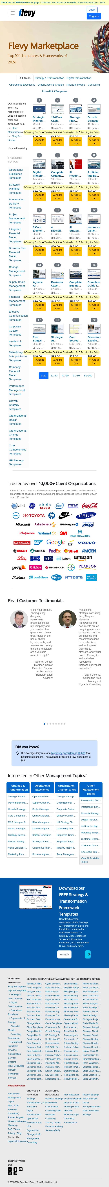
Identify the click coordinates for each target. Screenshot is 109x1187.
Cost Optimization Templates (35, 1051)
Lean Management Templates (42, 828)
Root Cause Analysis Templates (92, 995)
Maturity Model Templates (67, 847)
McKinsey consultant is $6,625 (68, 753)
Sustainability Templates (92, 1055)
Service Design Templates (92, 1015)
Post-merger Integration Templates (72, 1035)
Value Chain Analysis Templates (92, 1071)
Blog (19, 1133)
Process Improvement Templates (42, 854)
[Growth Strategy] (94, 109)
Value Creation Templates (18, 847)
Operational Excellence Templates (16, 173)
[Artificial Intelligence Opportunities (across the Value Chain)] (94, 164)
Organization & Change (51, 84)
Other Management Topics (91, 789)
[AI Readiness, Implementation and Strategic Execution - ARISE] (75, 164)
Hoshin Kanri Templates (53, 1039)
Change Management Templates (17, 271)
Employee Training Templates (67, 835)
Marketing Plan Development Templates (18, 854)
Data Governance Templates (53, 987)
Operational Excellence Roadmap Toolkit (95, 342)
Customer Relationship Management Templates (35, 1071)
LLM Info (68, 1110)
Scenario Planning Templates (92, 1011)
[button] (44, 724)
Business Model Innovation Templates (35, 1007)
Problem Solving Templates (72, 1047)
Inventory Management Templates (53, 1067)
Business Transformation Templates (35, 1019)
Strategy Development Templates (18, 835)
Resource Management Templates (92, 983)
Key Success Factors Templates (53, 1075)
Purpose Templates (72, 1067)
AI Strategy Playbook (75, 231)
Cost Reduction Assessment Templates (35, 1055)
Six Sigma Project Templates (92, 1019)
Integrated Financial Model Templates (15, 235)
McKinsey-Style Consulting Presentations (71, 1118)
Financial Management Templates (17, 300)
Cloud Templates (35, 1027)
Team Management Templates (67, 854)
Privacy (11, 1133)
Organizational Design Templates (17, 419)
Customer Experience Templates (91, 839)
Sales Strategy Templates (92, 1007)
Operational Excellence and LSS (34, 1122)
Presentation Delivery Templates (16, 203)
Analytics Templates (35, 991)
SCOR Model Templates (92, 999)
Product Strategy (91, 1094)
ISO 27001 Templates (91, 852)
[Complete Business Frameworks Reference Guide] (75, 274)
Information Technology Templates (53, 1059)
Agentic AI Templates (35, 983)
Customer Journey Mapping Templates (91, 845)
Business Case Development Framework (59, 287)
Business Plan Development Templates (35, 1011)
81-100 (88, 375)
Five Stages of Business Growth (39, 342)
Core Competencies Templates (17, 449)
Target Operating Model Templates (92, 1059)
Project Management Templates (17, 218)
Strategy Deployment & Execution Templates (92, 1039)
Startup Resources (92, 1106)
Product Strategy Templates (18, 841)
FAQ (10, 1129)
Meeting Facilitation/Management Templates (72, 1015)
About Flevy (13, 1093)
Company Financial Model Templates (15, 373)
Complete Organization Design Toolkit (59, 177)
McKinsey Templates (91, 832)
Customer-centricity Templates (35, 1079)
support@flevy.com (17, 1141)
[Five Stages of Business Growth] (39, 329)
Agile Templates (34, 987)
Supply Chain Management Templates (17, 286)
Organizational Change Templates (17, 434)
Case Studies (51, 1106)
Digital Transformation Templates (91, 819)
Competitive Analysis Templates (35, 1035)
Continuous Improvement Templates (42, 847)
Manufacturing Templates (72, 995)
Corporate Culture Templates (15, 330)
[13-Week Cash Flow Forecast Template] (57, 109)
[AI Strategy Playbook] (75, 219)
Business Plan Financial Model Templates (17, 254)
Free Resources (71, 1094)
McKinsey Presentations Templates (72, 1011)
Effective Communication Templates (18, 315)
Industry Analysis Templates (53, 1055)
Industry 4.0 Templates (53, 1051)
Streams (12, 1062)
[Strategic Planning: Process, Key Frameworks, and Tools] (39, 109)
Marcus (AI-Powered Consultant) (13, 1109)
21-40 (54, 375)
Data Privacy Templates (53, 991)
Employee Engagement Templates (67, 841)
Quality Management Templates (42, 815)
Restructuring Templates (92, 987)
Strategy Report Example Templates (92, 1047)
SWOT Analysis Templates (92, 1003)
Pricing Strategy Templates (18, 828)
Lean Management (73, 1098)
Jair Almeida (60, 128)
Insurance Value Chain (94, 231)
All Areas (25, 78)
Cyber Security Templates (53, 983)
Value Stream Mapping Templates (92, 1079)
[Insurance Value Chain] (94, 219)
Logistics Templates (72, 987)
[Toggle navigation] (12, 13)
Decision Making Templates (53, 995)
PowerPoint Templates (54, 91)
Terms (17, 1129)
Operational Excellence (22, 84)
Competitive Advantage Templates (35, 1031)
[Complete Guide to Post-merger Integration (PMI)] (94, 274)
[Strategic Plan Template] (75, 109)
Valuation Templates (92, 1067)
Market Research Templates (72, 999)
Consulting (94, 84)
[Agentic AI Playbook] (39, 274)
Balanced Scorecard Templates (35, 1003)
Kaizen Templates (41, 835)
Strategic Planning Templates (15, 188)
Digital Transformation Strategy (43, 176)
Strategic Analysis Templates (92, 1027)
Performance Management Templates (17, 390)
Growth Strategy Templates (15, 405)
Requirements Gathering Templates (72, 1079)
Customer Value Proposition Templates (35, 1075)
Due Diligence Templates (53, 1003)
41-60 (65, 375)
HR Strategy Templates (16, 462)
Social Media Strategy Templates (92, 1023)
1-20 (43, 375)
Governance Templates (53, 1027)
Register (94, 16)
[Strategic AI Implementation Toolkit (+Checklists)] (57, 329)
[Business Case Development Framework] (57, 274)
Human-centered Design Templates (53, 1043)
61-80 (76, 375)
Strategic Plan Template (75, 121)
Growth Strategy (93, 119)
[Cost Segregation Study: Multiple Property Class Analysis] (75, 329)
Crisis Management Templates (35, 1059)
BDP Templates (34, 999)
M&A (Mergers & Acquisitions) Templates (18, 356)
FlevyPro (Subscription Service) (14, 1054)
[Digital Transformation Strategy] (39, 164)
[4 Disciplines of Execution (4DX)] (57, 219)
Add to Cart (39, 142)
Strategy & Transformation (49, 78)
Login (92, 9)
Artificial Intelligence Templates (91, 826)
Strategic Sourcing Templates (42, 841)
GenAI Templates (53, 1023)
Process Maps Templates (72, 1055)
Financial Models (75, 84)
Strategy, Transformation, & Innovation (35, 1102)
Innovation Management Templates (53, 1063)
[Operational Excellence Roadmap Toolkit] (94, 329)
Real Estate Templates (72, 1075)
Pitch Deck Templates (72, 1031)
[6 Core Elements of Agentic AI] (39, 219)
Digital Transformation (79, 78)
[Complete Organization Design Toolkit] (57, 164)
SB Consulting (79, 238)
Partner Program (16, 1117)
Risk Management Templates (42, 822)
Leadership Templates (15, 343)
